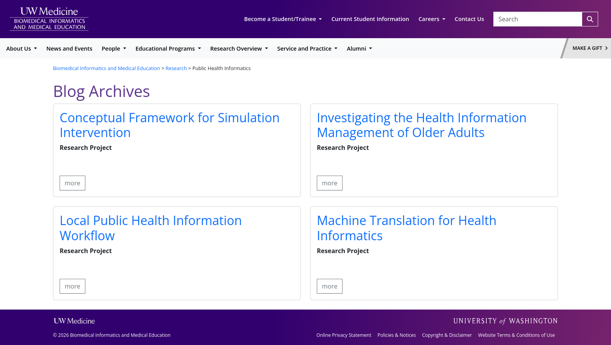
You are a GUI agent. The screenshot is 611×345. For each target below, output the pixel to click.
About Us (19, 48)
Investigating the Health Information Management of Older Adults (422, 125)
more (72, 183)
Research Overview (236, 48)
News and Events (69, 48)
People (112, 48)
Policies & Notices (397, 335)
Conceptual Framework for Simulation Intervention (170, 125)
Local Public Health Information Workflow (151, 227)
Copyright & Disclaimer (447, 335)
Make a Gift (590, 48)
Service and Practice (305, 48)
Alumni (357, 48)
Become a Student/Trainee (281, 19)
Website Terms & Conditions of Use (516, 335)
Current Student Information (370, 19)
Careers (430, 19)
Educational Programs (166, 48)
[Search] (590, 19)
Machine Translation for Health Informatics (406, 227)
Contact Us (469, 19)
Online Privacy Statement (343, 335)
